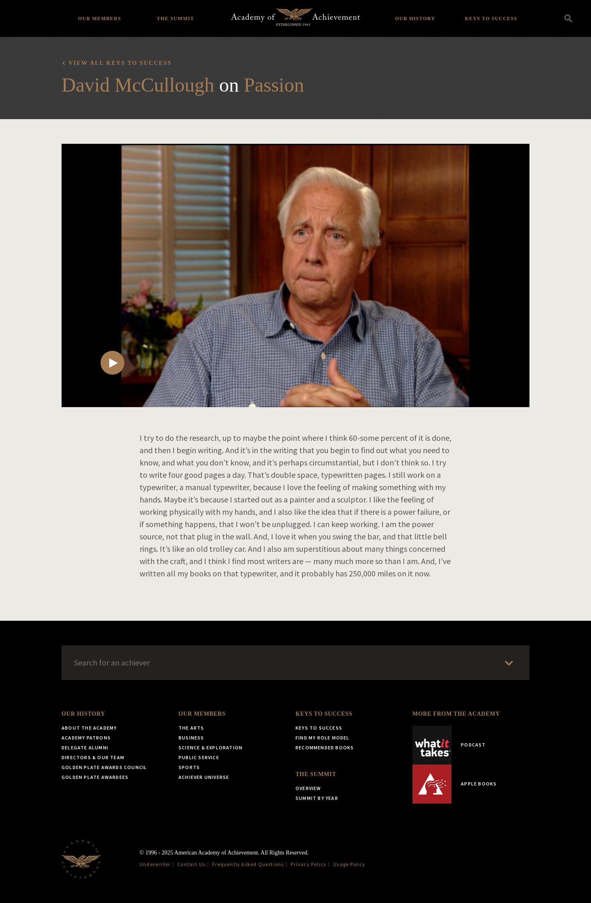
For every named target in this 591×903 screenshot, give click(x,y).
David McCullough (138, 85)
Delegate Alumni (85, 747)
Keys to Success (491, 18)
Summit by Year (317, 798)
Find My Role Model (323, 738)
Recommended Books (325, 747)
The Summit (175, 18)
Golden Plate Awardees (95, 777)
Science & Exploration (211, 747)
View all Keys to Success (120, 63)
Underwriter (155, 864)
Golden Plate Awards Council (104, 767)
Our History (415, 18)
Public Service (199, 757)
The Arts (191, 728)
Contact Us (191, 864)
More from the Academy (456, 714)
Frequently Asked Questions (248, 864)
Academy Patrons (86, 738)
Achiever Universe (204, 777)
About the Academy (89, 728)
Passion (274, 85)
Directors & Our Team (93, 757)
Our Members (99, 18)
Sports (189, 767)
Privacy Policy (308, 864)
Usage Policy (349, 864)
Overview (308, 788)
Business (191, 738)
